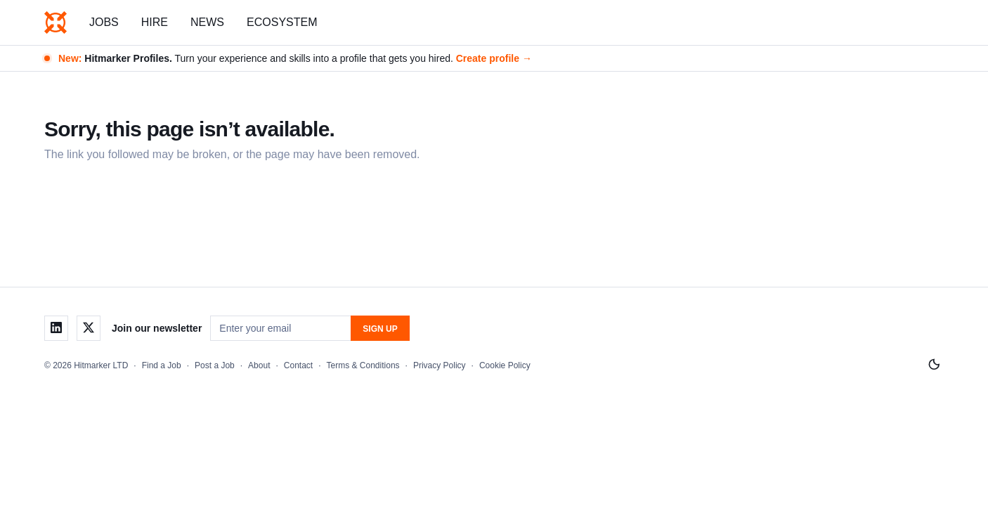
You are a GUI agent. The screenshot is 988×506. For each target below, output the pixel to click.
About (259, 365)
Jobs (104, 22)
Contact (298, 365)
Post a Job (215, 365)
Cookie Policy (505, 365)
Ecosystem (282, 22)
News (207, 22)
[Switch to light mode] (934, 365)
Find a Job (161, 365)
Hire (154, 22)
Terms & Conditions (363, 365)
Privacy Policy (439, 365)
